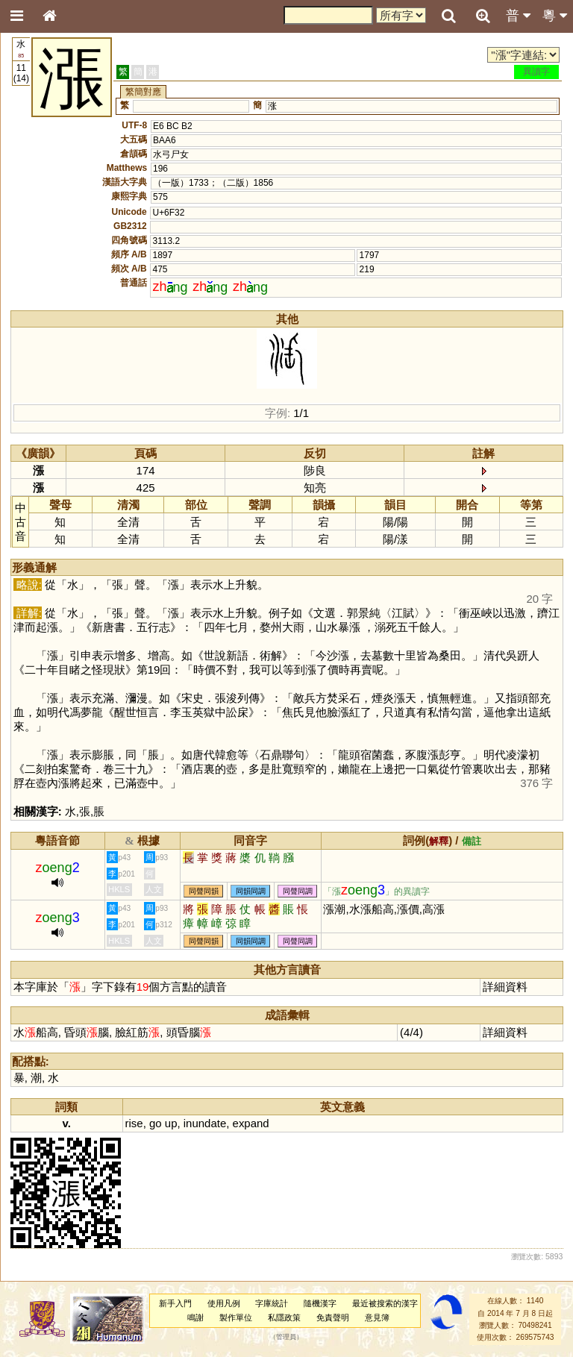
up (171, 1123)
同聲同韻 (204, 891)
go (155, 1123)
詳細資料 (505, 986)
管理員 (286, 1337)
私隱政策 (284, 1317)
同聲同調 (298, 891)
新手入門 (175, 1303)
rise (134, 1123)
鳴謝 (195, 1317)
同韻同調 (251, 891)
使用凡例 (223, 1303)
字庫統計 (271, 1303)
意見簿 (377, 1317)
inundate (205, 1123)
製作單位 (235, 1317)
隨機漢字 (320, 1303)
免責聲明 (332, 1317)
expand (251, 1123)
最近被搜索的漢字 (385, 1303)
